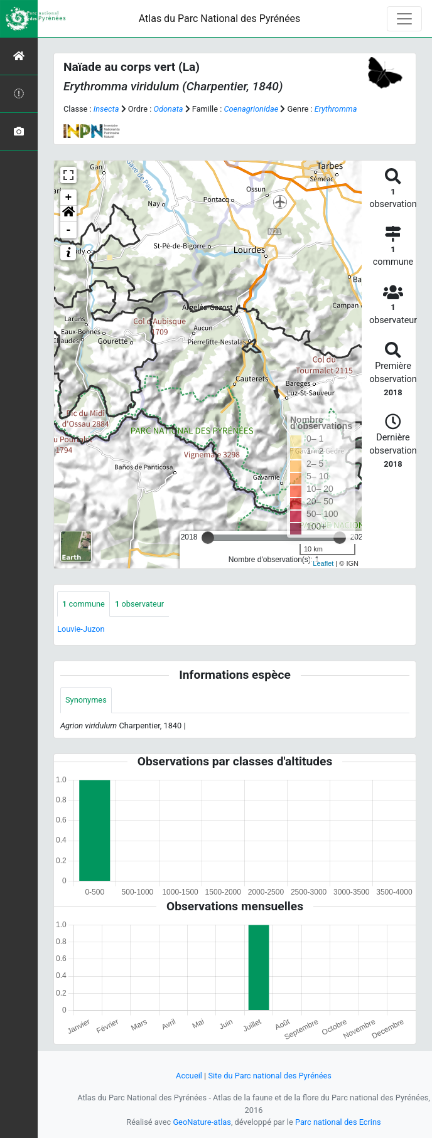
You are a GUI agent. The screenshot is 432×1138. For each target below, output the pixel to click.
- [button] (68, 230)
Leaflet (323, 563)
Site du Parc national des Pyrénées (270, 1075)
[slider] (208, 537)
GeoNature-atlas (202, 1122)
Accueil (189, 1075)
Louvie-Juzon (81, 629)
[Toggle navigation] (404, 18)
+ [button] (68, 197)
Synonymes (86, 700)
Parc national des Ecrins (338, 1122)
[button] (68, 214)
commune (83, 604)
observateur (139, 604)
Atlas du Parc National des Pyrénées (220, 18)
